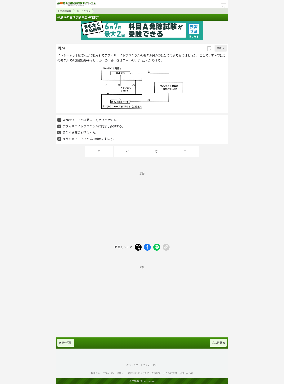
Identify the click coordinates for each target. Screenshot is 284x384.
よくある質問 (170, 373)
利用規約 (95, 373)
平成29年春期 (64, 11)
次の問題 (217, 342)
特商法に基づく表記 (138, 373)
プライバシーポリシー (114, 373)
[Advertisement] (142, 201)
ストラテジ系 (84, 11)
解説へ (220, 48)
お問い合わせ (186, 373)
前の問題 (67, 342)
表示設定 (156, 373)
